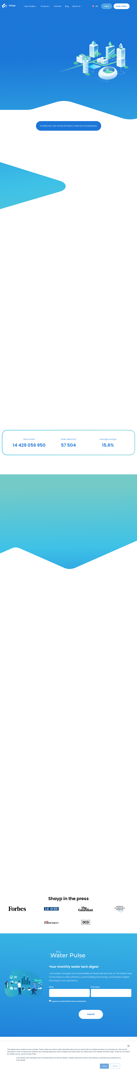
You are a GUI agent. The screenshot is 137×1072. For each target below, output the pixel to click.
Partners (58, 6)
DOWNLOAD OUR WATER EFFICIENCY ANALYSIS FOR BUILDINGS (68, 125)
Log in (106, 6)
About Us (77, 6)
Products (46, 6)
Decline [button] (115, 1066)
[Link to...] (8, 6)
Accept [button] (104, 1066)
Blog (67, 6)
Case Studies (30, 6)
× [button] (128, 1046)
